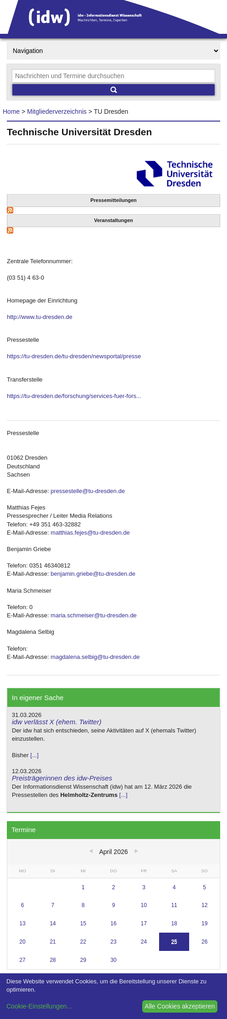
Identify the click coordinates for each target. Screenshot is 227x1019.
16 (113, 923)
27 (23, 960)
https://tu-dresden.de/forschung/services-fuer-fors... (74, 396)
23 (113, 942)
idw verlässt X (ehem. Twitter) (56, 722)
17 (144, 923)
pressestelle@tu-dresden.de (88, 491)
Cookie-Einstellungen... (39, 1006)
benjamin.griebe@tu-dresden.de (93, 573)
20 (23, 942)
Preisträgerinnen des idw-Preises (62, 778)
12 (204, 905)
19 (204, 923)
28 (53, 960)
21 (53, 942)
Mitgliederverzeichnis (57, 111)
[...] (34, 755)
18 (174, 923)
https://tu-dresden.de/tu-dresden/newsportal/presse (74, 356)
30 (113, 960)
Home (11, 111)
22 (83, 942)
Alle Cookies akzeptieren (179, 1006)
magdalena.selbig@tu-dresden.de (95, 656)
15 (83, 923)
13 (23, 923)
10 (144, 905)
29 (83, 960)
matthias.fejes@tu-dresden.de (90, 532)
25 (174, 942)
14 (53, 923)
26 (204, 942)
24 (144, 942)
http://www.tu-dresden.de (39, 316)
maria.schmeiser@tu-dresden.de (94, 615)
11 (174, 905)
